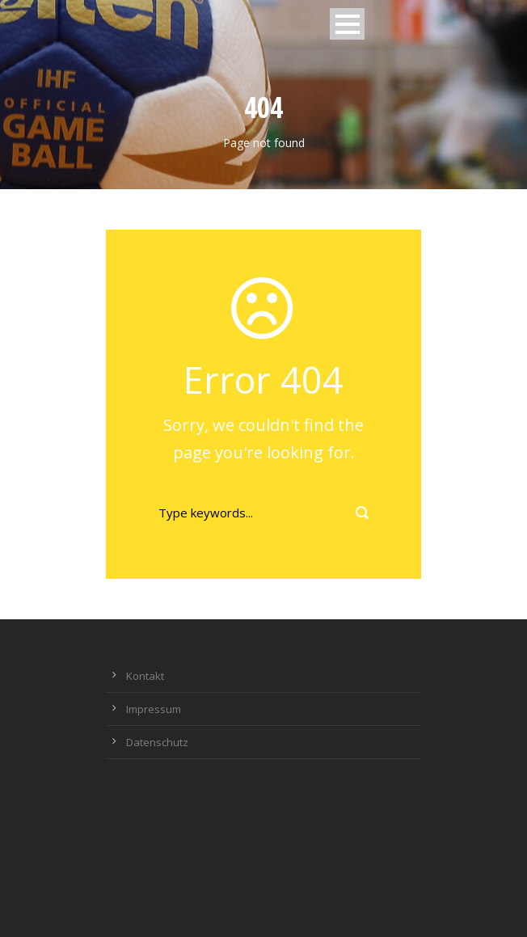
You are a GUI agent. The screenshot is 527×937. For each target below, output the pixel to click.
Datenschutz (157, 742)
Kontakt (145, 676)
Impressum (153, 709)
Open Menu (347, 24)
